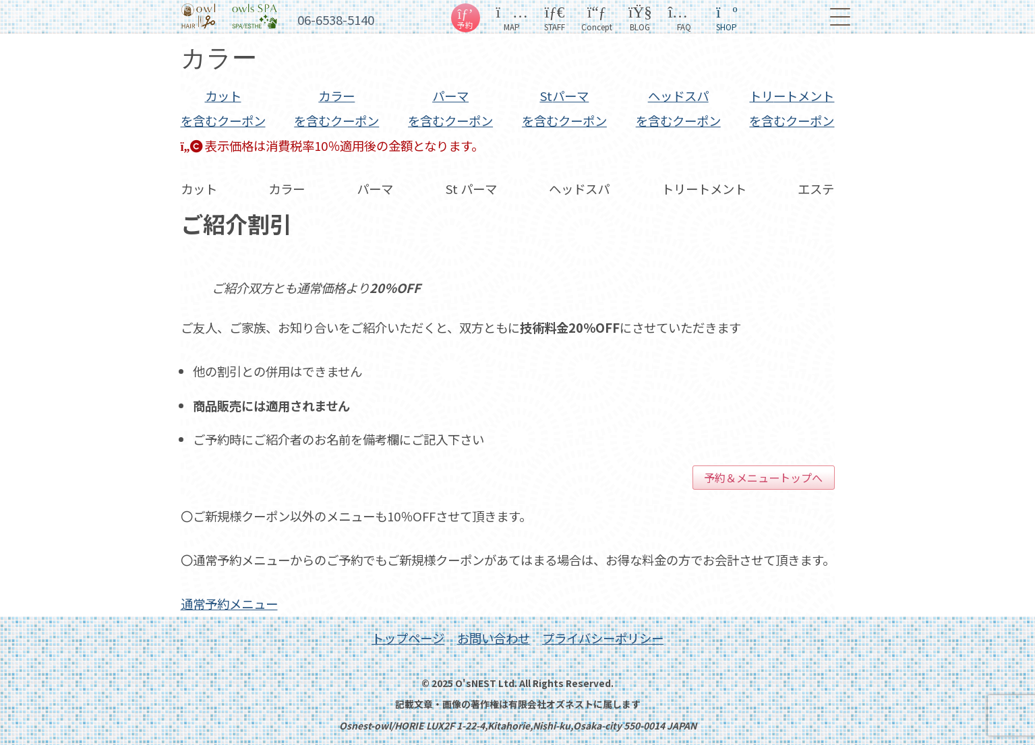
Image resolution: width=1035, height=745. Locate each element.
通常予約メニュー (229, 603)
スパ (678, 108)
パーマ (450, 108)
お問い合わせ (493, 638)
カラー (336, 108)
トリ (791, 108)
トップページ (408, 638)
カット (223, 108)
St (564, 108)
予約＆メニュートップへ (763, 477)
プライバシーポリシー (602, 638)
